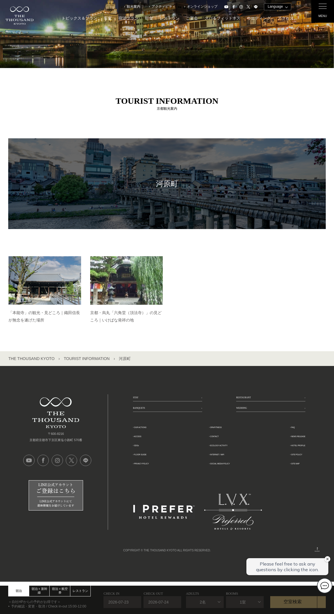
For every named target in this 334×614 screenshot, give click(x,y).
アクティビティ (164, 7)
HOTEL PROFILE (287, 465)
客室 (108, 18)
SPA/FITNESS (211, 446)
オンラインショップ (202, 7)
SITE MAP (280, 483)
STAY (140, 403)
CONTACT (207, 456)
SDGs (142, 465)
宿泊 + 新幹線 (39, 590)
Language (275, 7)
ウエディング (259, 18)
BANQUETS (148, 423)
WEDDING (249, 423)
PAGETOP (317, 551)
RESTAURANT (254, 403)
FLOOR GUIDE (151, 474)
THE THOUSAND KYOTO (31, 358)
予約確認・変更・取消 (28, 606)
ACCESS (145, 456)
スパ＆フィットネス (222, 18)
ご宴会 (192, 18)
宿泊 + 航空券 (60, 590)
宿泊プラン (128, 18)
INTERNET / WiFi (214, 474)
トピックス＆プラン (79, 18)
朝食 (149, 18)
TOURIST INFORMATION (87, 358)
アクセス (285, 18)
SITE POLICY (284, 474)
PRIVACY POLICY (154, 483)
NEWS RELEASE (287, 456)
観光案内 (133, 7)
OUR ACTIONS (151, 446)
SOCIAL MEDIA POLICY (221, 483)
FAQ (274, 446)
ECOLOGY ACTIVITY (218, 465)
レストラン (169, 18)
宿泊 (19, 590)
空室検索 (293, 601)
